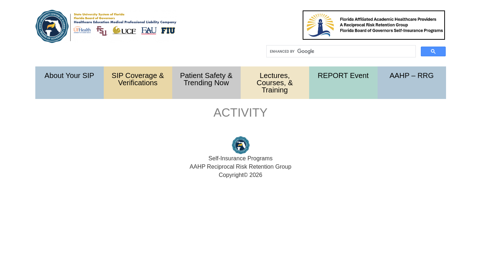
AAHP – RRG (411, 75)
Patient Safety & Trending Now (206, 79)
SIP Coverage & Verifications (138, 79)
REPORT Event (343, 75)
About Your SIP (69, 75)
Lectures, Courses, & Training (275, 83)
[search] (340, 51)
